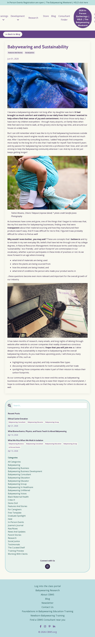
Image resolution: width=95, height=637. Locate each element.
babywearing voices (17, 493)
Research (33, 17)
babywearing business (16, 443)
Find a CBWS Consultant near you (47, 619)
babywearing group (52, 422)
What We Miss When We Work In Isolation (24, 440)
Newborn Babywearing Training (48, 615)
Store (46, 16)
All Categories (14, 461)
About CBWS (47, 594)
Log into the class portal (47, 585)
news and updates (16, 531)
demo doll (13, 502)
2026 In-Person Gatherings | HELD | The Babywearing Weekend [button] (83, 18)
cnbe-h (11, 499)
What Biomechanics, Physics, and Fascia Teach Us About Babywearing (35, 431)
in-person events (14, 447)
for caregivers (15, 509)
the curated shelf (16, 547)
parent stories (14, 534)
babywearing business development (25, 470)
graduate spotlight (17, 515)
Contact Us (47, 606)
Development (17, 18)
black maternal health (18, 496)
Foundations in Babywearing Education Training (47, 610)
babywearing (14, 464)
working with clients (18, 553)
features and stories (15, 53)
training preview (16, 550)
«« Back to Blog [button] (12, 34)
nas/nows (13, 528)
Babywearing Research (48, 589)
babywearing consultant (17, 422)
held (10, 518)
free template (14, 512)
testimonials (14, 543)
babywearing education (53, 443)
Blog (53, 16)
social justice (29, 53)
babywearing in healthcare (20, 486)
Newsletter (47, 602)
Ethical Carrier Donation (17, 419)
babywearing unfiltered (19, 489)
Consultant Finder (64, 18)
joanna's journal (15, 524)
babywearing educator (35, 422)
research (12, 537)
